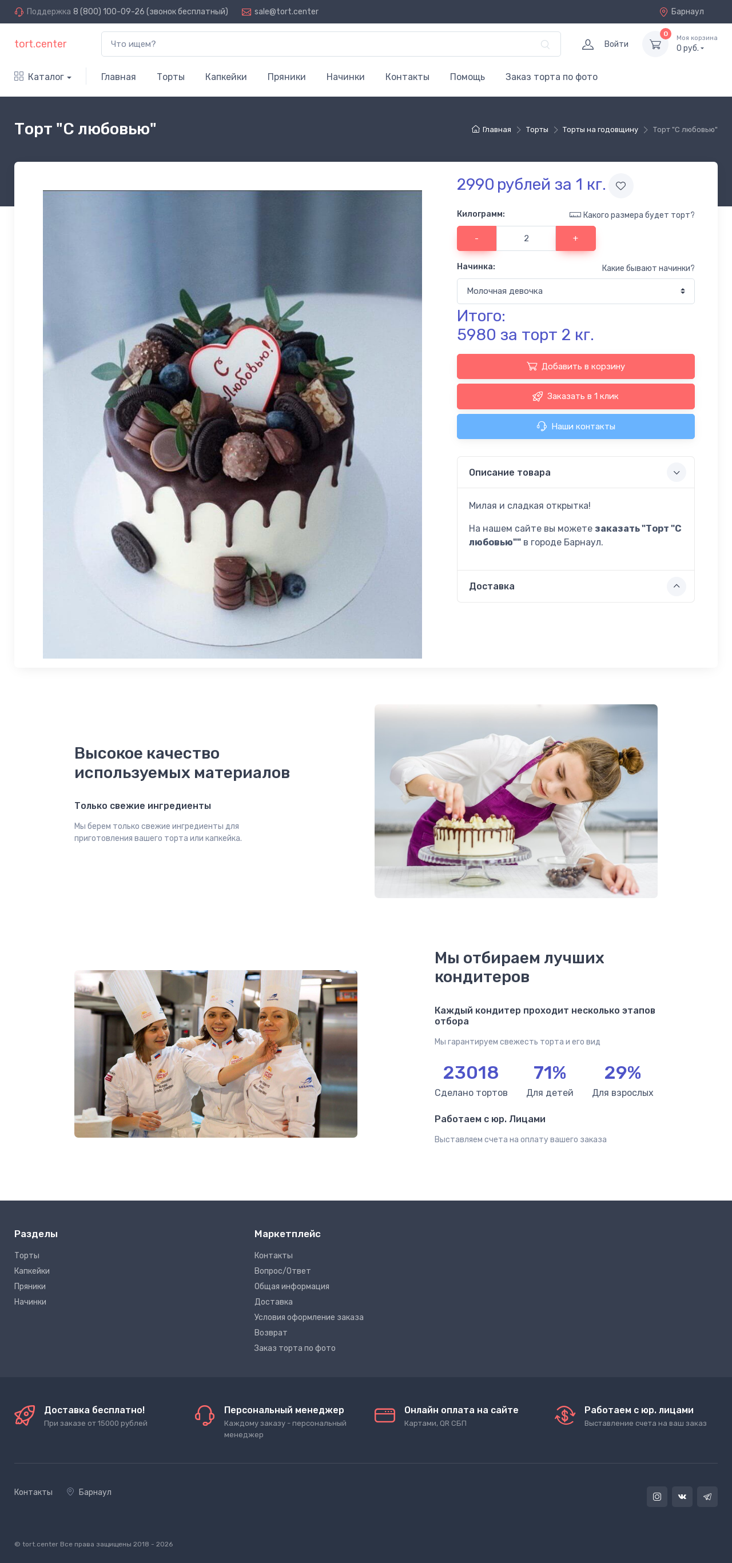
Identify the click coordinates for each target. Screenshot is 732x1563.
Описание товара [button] (577, 472)
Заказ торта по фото (552, 76)
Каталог (39, 76)
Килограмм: (481, 214)
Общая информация (291, 1286)
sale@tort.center (286, 12)
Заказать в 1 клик (575, 396)
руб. (697, 43)
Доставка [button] (577, 586)
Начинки (346, 76)
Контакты (407, 76)
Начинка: (476, 267)
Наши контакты (575, 426)
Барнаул (681, 12)
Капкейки (226, 76)
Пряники (287, 76)
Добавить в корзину (576, 366)
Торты (171, 76)
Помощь (467, 76)
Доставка (273, 1302)
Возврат (271, 1333)
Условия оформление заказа (309, 1317)
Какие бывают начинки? (648, 268)
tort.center (40, 44)
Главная (118, 76)
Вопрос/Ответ (282, 1271)
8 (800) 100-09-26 (109, 12)
